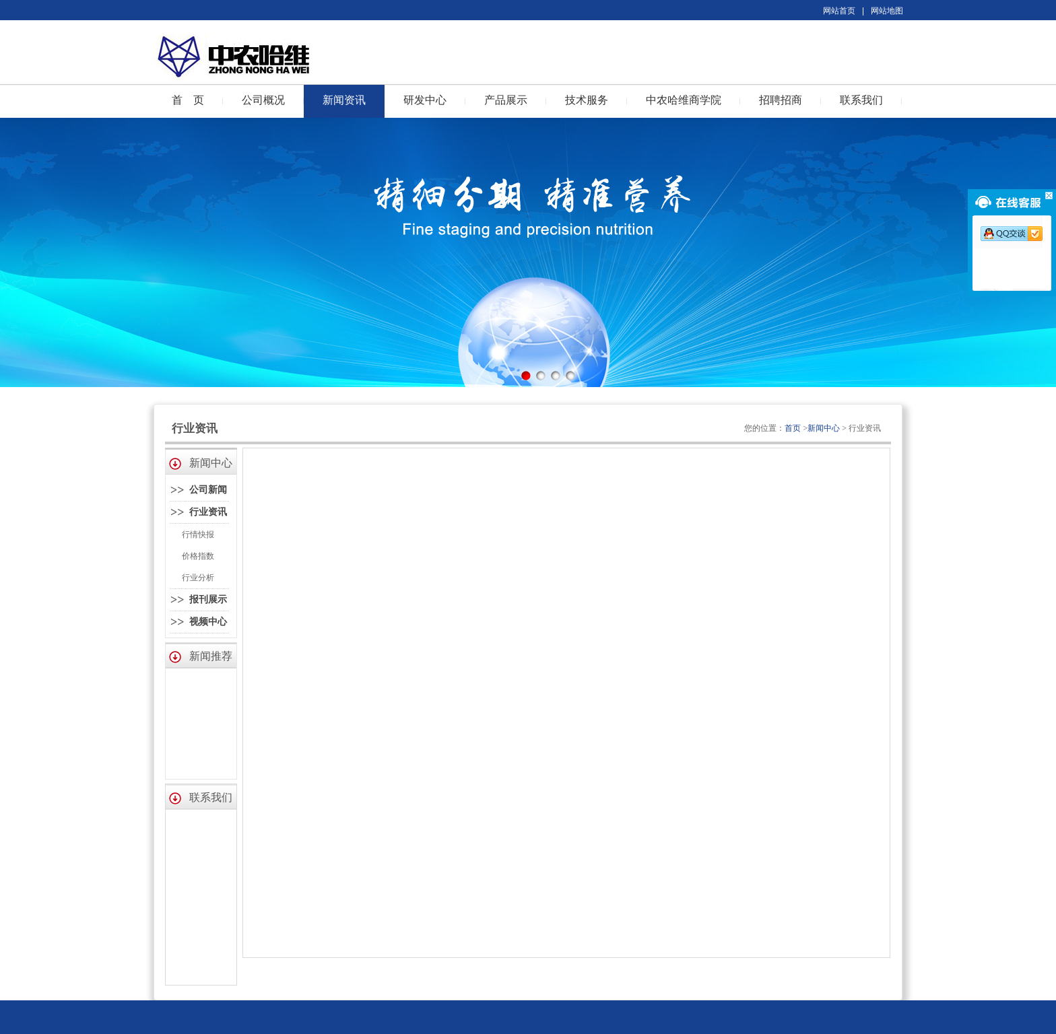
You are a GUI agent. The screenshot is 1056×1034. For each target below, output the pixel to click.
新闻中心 (823, 428)
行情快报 (198, 534)
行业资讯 (208, 512)
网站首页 (839, 10)
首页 (793, 428)
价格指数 (198, 556)
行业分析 (198, 577)
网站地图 (887, 10)
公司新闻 (208, 490)
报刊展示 (208, 599)
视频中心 (208, 622)
